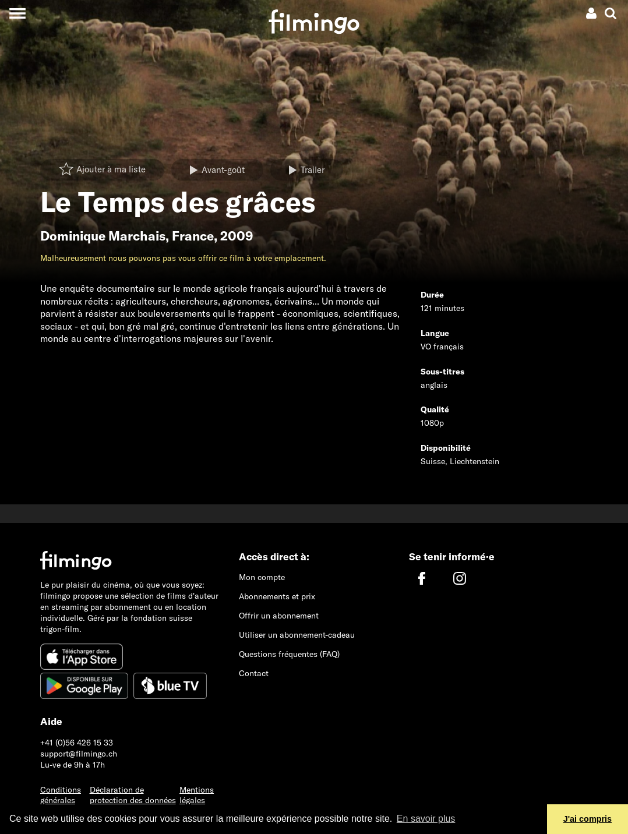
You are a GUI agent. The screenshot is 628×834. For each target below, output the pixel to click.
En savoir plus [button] (426, 819)
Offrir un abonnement (279, 615)
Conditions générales (60, 795)
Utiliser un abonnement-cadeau (297, 635)
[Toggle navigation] (17, 13)
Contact (254, 673)
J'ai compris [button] (587, 819)
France (193, 236)
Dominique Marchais (102, 236)
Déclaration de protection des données (133, 795)
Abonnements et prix (277, 596)
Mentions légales (196, 795)
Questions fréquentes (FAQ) (289, 654)
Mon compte (262, 577)
